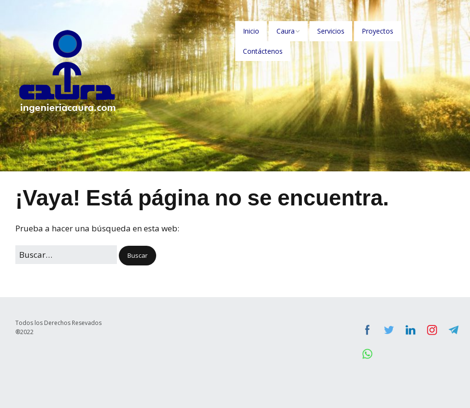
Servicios (330, 31)
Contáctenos (263, 51)
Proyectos (377, 31)
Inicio (251, 31)
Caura (285, 31)
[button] (137, 255)
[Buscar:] (66, 254)
